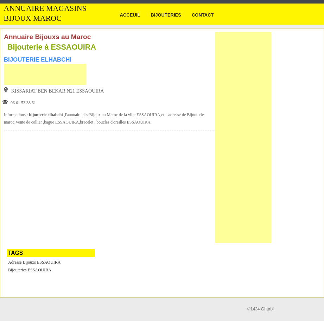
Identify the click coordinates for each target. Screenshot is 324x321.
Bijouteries (166, 15)
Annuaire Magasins (45, 8)
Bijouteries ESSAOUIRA (29, 270)
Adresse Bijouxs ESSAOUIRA (34, 262)
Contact (203, 15)
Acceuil (130, 15)
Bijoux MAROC (33, 18)
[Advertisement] (45, 74)
